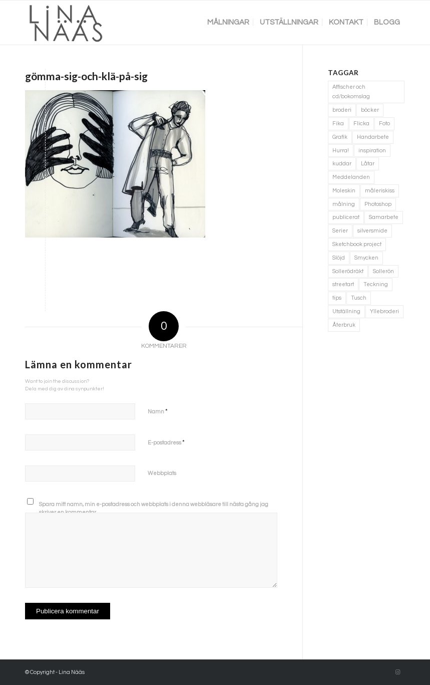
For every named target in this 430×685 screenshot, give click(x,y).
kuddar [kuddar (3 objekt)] (341, 163)
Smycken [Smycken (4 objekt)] (366, 258)
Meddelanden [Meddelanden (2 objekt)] (351, 177)
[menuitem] (228, 23)
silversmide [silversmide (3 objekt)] (372, 231)
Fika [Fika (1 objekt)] (338, 123)
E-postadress (166, 442)
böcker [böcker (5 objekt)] (370, 110)
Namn (158, 411)
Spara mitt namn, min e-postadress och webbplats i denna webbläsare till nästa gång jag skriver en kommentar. (153, 509)
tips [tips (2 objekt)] (336, 298)
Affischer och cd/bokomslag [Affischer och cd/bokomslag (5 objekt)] (351, 92)
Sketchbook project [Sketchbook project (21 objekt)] (356, 244)
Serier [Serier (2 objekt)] (340, 231)
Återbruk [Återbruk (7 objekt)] (343, 325)
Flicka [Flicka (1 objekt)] (361, 123)
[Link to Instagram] (397, 672)
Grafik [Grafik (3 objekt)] (339, 137)
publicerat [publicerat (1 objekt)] (345, 217)
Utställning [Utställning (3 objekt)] (346, 311)
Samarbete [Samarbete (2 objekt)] (383, 217)
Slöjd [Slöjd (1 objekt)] (338, 258)
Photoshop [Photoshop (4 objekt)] (377, 204)
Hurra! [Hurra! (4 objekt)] (340, 150)
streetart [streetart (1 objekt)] (343, 284)
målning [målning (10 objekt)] (343, 204)
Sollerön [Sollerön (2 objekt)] (383, 271)
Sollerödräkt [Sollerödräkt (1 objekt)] (347, 271)
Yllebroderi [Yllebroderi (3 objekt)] (384, 311)
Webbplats (162, 473)
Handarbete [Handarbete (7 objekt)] (373, 137)
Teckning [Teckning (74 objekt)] (375, 284)
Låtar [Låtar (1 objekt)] (367, 163)
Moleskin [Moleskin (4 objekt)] (343, 190)
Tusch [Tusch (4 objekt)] (358, 298)
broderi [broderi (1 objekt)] (341, 110)
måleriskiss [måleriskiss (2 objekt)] (379, 190)
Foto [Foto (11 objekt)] (384, 123)
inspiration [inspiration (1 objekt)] (372, 150)
